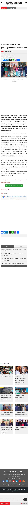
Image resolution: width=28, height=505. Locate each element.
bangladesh (4, 193)
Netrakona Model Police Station (9, 115)
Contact (16, 485)
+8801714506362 (15, 477)
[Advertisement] (13, 26)
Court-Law (12, 8)
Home (4, 8)
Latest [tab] (7, 246)
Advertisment (5, 485)
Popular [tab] (20, 246)
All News (14, 266)
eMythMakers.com (17, 491)
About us (11, 485)
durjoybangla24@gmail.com (16, 479)
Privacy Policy (22, 485)
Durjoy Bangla (11, 489)
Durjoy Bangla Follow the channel (14, 186)
